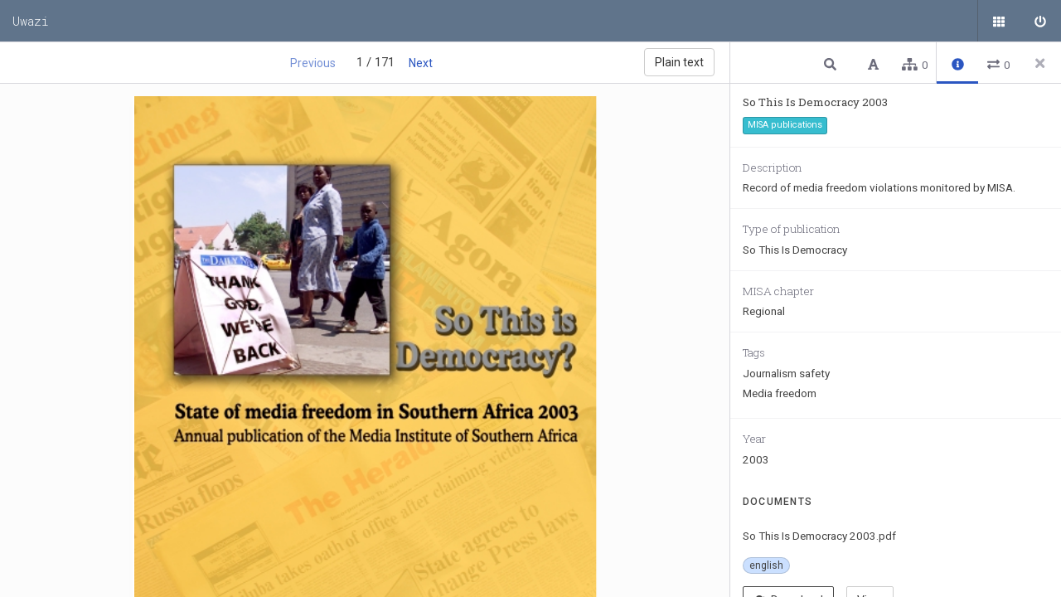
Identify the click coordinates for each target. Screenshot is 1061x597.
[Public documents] (999, 20)
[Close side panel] (1040, 63)
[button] (832, 63)
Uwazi (30, 20)
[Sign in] (1040, 20)
